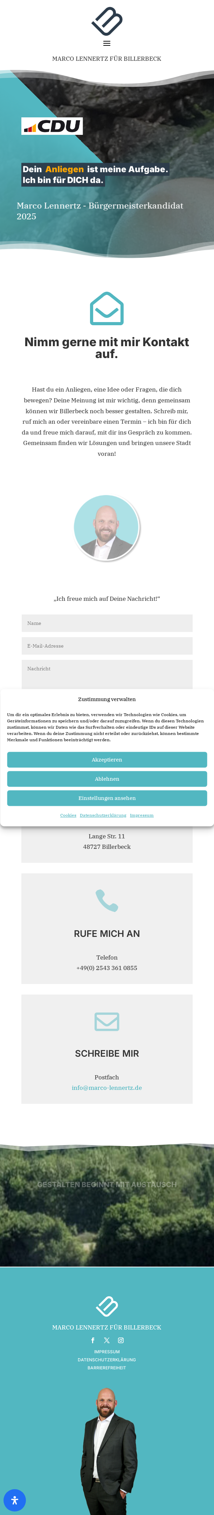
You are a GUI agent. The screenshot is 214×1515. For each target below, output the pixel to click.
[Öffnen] (15, 1500)
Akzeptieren (107, 768)
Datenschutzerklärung (103, 823)
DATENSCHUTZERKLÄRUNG (107, 1359)
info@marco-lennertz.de (107, 1088)
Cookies (68, 823)
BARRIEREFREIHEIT (107, 1367)
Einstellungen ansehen (107, 806)
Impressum (142, 823)
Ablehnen (107, 787)
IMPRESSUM (107, 1351)
